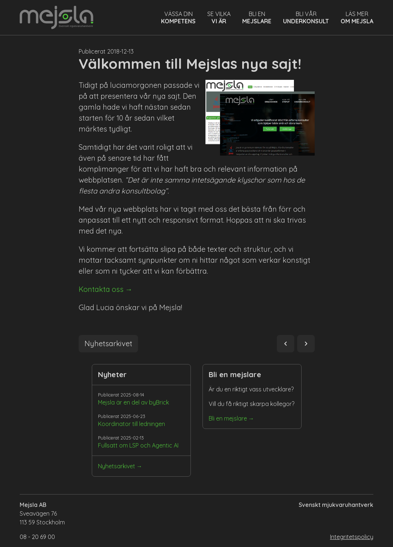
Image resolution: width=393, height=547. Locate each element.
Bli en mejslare (228, 418)
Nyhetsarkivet (116, 466)
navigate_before (285, 343)
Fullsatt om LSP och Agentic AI (138, 445)
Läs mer (357, 17)
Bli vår (306, 17)
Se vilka (219, 17)
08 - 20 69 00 (37, 536)
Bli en (256, 17)
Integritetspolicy (351, 536)
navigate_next (306, 343)
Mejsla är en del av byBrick (133, 402)
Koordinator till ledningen (131, 423)
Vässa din (178, 17)
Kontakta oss (101, 289)
